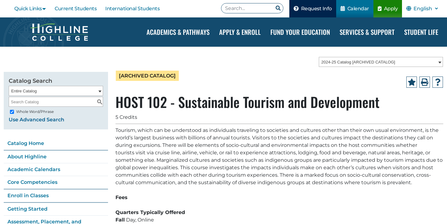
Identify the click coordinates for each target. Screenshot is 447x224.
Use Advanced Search (36, 120)
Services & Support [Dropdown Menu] (367, 32)
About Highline (27, 157)
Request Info (313, 9)
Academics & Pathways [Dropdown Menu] (178, 32)
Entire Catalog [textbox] (24, 91)
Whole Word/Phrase (35, 111)
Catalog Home (25, 143)
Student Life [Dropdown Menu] (421, 32)
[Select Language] (425, 8)
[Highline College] (59, 32)
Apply (388, 9)
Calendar (355, 9)
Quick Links (28, 9)
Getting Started (27, 209)
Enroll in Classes (28, 195)
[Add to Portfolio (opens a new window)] (411, 82)
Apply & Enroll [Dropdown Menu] (240, 32)
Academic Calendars (33, 169)
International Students (132, 9)
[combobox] (381, 62)
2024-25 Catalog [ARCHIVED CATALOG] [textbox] (358, 62)
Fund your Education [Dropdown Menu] (300, 32)
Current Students (76, 9)
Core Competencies (32, 182)
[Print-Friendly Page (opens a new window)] (424, 82)
